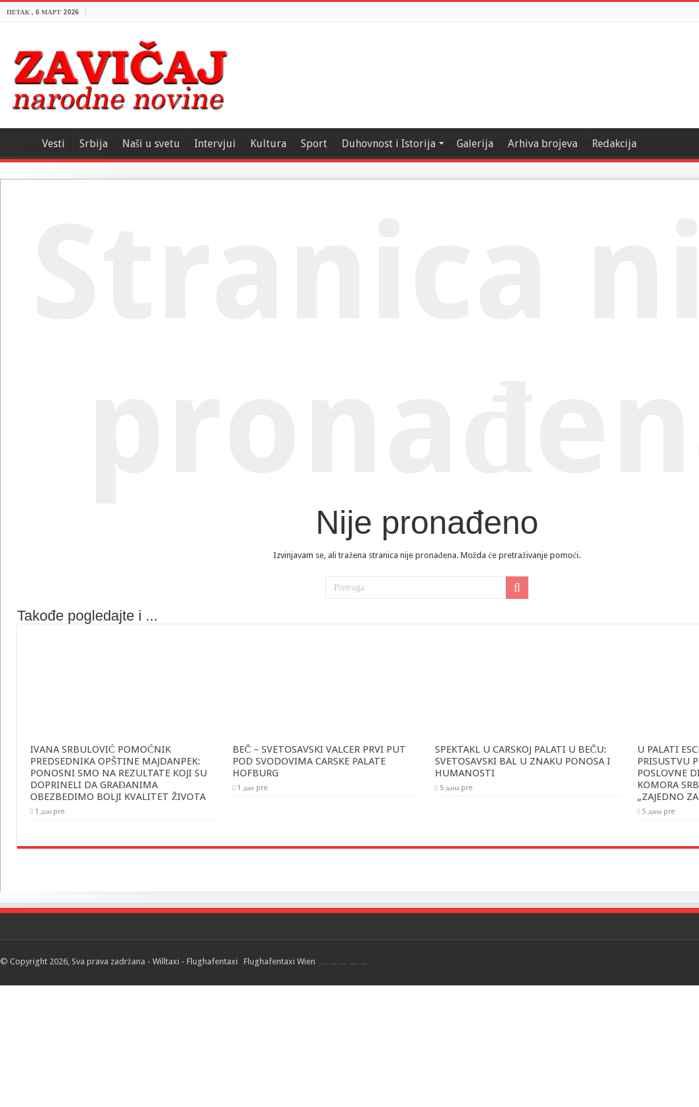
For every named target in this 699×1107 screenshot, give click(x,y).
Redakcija (614, 143)
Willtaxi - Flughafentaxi (195, 961)
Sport (314, 143)
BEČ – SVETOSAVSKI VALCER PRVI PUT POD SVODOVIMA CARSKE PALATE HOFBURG (319, 761)
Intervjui (215, 143)
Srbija (93, 143)
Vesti (53, 143)
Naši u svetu (151, 143)
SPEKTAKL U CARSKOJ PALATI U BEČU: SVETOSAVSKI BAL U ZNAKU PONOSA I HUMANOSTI (522, 761)
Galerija (475, 143)
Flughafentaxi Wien (279, 961)
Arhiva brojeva (542, 143)
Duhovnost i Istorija (389, 143)
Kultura (268, 143)
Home (17, 142)
